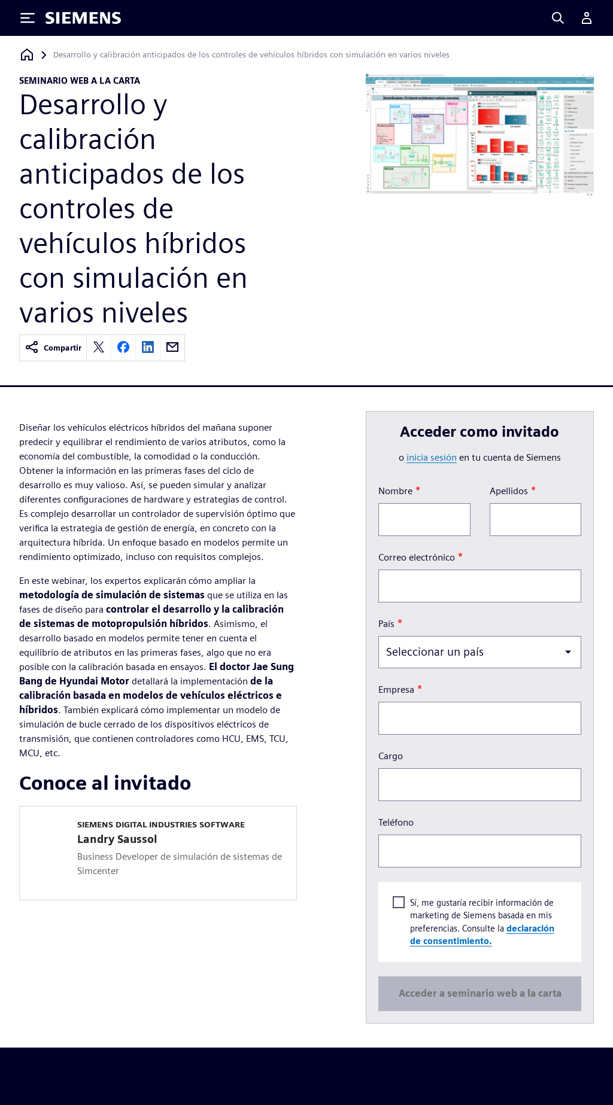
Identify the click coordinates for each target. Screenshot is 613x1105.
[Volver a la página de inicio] (27, 54)
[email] (172, 348)
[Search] (558, 18)
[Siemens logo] (83, 18)
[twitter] (99, 348)
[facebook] (123, 348)
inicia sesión (431, 457)
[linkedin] (148, 348)
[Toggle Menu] (27, 18)
